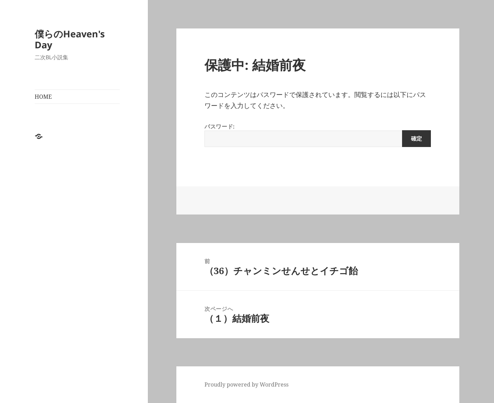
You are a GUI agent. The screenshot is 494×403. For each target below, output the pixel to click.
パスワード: (317, 135)
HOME (43, 96)
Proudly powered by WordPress (246, 384)
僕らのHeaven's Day (70, 39)
